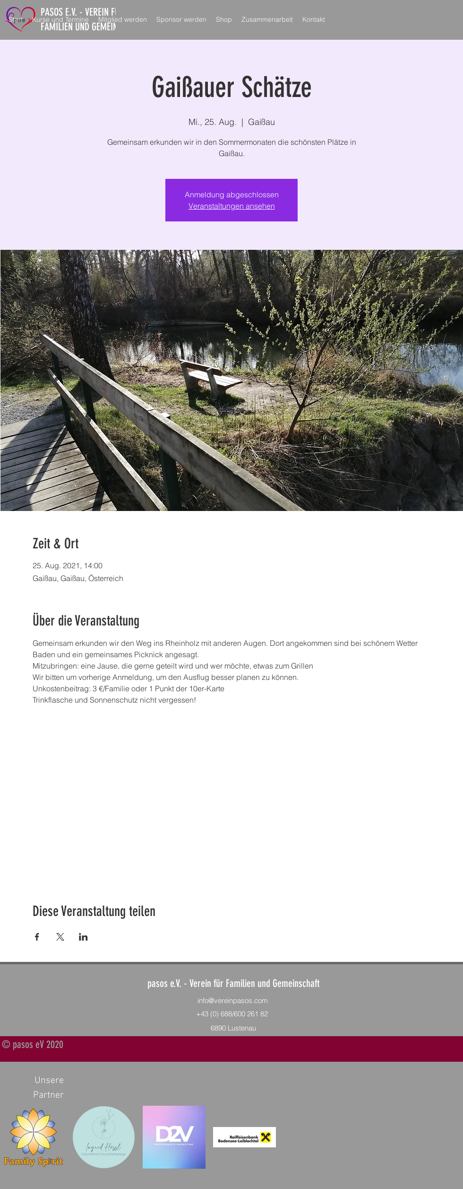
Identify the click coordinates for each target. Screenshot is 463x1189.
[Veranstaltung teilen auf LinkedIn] (83, 937)
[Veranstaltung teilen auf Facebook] (37, 937)
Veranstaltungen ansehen (232, 206)
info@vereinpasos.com (232, 1000)
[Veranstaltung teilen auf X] (60, 937)
